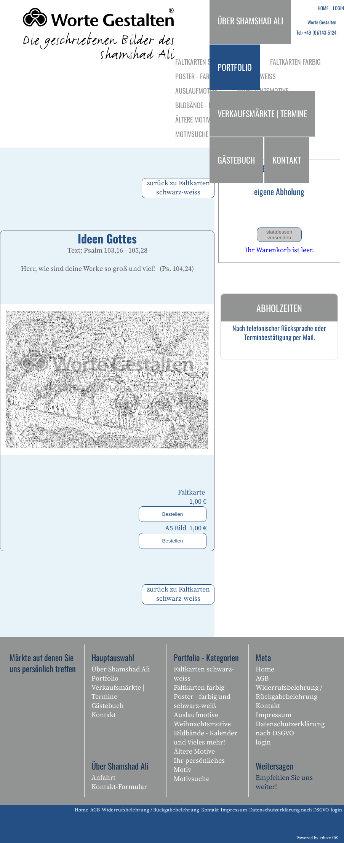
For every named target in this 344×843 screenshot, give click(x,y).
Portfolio (104, 678)
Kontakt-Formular (119, 787)
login (263, 742)
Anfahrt (103, 777)
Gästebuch (107, 705)
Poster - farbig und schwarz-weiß (202, 701)
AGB (262, 678)
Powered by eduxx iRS (317, 838)
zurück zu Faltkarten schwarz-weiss (178, 188)
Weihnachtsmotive (202, 724)
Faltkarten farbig (199, 687)
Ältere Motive (194, 751)
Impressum (273, 715)
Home (265, 669)
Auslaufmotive (196, 715)
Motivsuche (192, 779)
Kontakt (103, 715)
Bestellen (172, 514)
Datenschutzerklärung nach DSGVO (290, 729)
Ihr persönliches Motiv (199, 765)
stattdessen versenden (279, 234)
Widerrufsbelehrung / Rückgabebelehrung (289, 692)
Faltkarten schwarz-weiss (204, 674)
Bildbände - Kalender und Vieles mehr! (205, 738)
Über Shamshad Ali (120, 669)
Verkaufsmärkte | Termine (117, 692)
